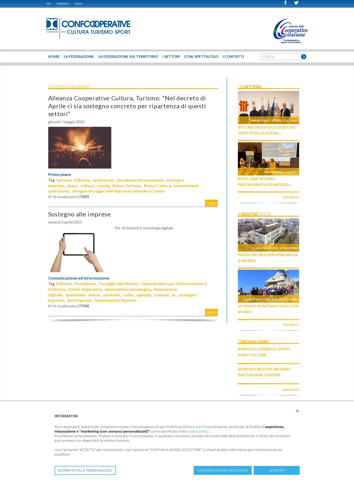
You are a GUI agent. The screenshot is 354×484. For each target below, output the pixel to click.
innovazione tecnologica (128, 289)
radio (128, 294)
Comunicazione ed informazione (78, 278)
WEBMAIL (63, 3)
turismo (63, 179)
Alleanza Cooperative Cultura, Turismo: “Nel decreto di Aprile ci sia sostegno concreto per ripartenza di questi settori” (127, 105)
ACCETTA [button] (276, 470)
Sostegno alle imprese (79, 214)
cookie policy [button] (198, 431)
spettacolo (103, 179)
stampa (161, 294)
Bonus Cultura (157, 185)
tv (174, 294)
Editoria (82, 179)
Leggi (211, 203)
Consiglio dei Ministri (119, 283)
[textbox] (283, 56)
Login (78, 3)
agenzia (144, 294)
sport (72, 185)
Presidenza (85, 283)
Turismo (291, 172)
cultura (87, 185)
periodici (111, 294)
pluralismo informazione (140, 179)
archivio (291, 197)
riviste (94, 294)
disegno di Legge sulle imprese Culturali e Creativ (118, 190)
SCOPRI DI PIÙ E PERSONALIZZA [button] (85, 470)
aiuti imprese (79, 300)
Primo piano (59, 174)
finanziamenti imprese (116, 300)
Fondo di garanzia (85, 289)
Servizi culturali (285, 120)
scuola (103, 185)
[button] (297, 411)
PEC (48, 3)
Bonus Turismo (127, 185)
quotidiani (75, 294)
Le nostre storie (265, 248)
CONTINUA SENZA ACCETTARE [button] (222, 470)
